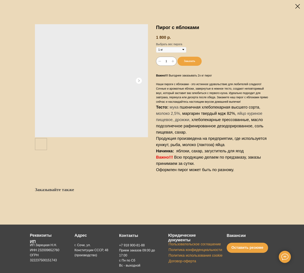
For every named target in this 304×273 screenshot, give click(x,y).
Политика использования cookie (195, 255)
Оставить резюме (247, 248)
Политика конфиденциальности (195, 250)
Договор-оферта (182, 261)
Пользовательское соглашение (195, 244)
